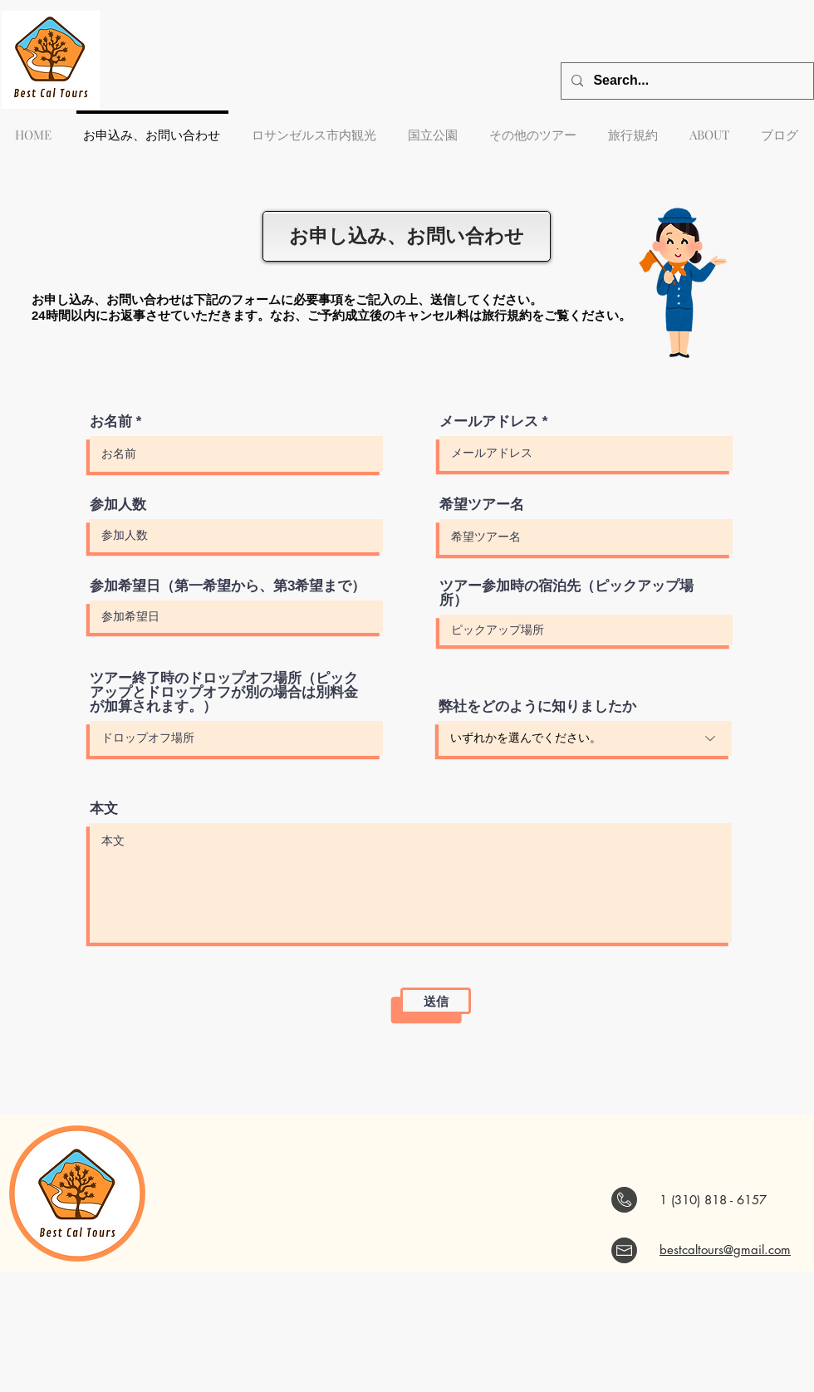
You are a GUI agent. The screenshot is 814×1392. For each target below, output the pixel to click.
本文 (104, 808)
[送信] (435, 1001)
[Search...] (685, 81)
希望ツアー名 (481, 504)
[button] (533, 127)
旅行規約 (507, 315)
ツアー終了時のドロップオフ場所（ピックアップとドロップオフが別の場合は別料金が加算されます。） (224, 692)
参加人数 (118, 504)
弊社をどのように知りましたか (537, 706)
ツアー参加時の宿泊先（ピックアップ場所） (566, 593)
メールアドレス (488, 421)
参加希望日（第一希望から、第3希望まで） (227, 586)
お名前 (111, 421)
